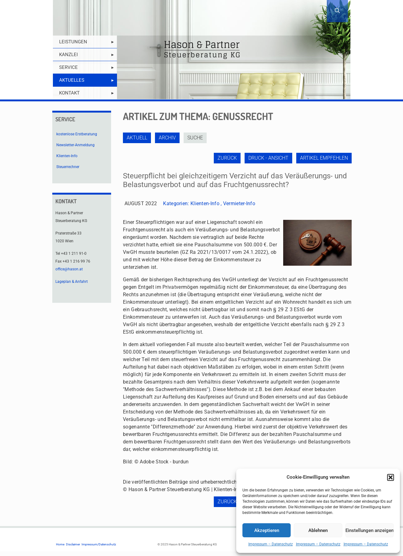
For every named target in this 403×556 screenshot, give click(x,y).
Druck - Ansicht (268, 158)
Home (60, 544)
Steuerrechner (67, 167)
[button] (390, 477)
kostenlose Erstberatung (76, 134)
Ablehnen (318, 530)
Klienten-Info (204, 203)
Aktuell (137, 138)
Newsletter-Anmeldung (75, 145)
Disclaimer (73, 544)
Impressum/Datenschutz (99, 544)
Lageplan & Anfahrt (71, 281)
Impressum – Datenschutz (270, 544)
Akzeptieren (266, 530)
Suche (195, 138)
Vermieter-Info (239, 203)
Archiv (167, 138)
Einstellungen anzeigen (369, 530)
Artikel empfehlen (324, 158)
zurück (227, 158)
